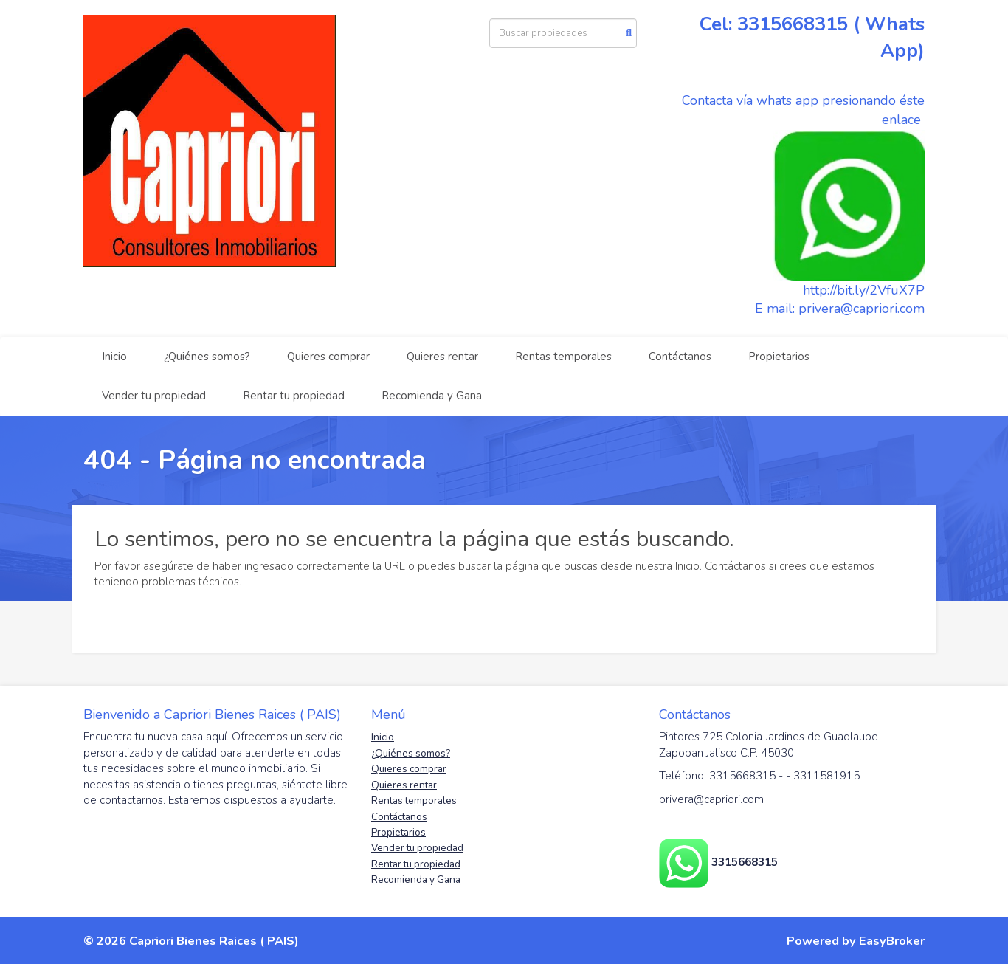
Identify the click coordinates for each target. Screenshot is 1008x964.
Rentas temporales (563, 356)
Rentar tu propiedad (294, 395)
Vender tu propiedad (154, 395)
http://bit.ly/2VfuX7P (864, 290)
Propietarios (778, 356)
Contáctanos (680, 356)
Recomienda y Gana (432, 395)
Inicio (114, 356)
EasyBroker (892, 940)
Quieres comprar (328, 356)
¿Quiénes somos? (207, 356)
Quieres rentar (442, 356)
